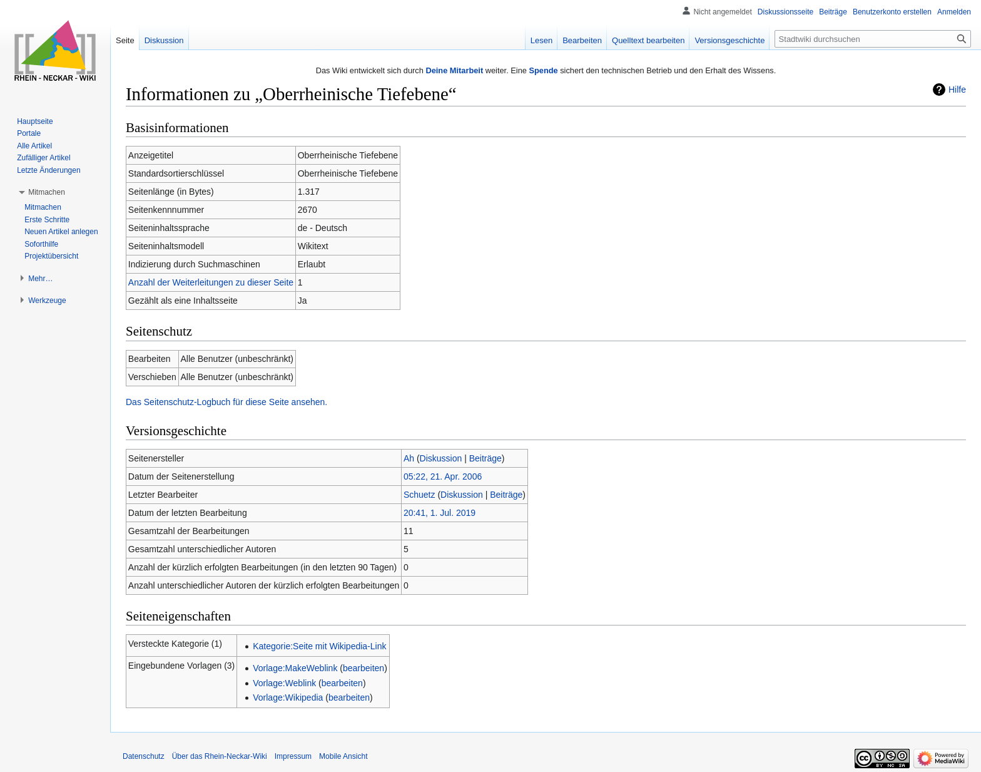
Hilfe (957, 90)
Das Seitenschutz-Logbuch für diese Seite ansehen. (226, 402)
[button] (46, 192)
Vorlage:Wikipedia (288, 697)
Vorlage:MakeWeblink (295, 668)
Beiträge (485, 458)
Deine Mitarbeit (454, 70)
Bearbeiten (582, 40)
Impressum (293, 756)
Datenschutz (144, 756)
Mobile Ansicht (343, 756)
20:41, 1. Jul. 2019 (439, 513)
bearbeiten (363, 668)
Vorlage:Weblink (284, 683)
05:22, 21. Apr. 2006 (443, 476)
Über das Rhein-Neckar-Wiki (219, 756)
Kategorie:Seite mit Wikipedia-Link (319, 646)
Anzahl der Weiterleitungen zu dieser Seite (210, 282)
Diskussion (441, 458)
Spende (543, 70)
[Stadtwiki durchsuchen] (873, 39)
